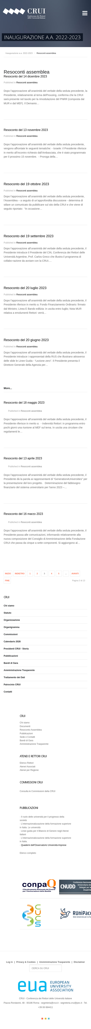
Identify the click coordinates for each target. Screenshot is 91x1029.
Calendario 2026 (12, 641)
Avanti (75, 573)
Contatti (8, 691)
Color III (49, 1018)
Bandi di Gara (11, 663)
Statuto (7, 613)
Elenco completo (28, 853)
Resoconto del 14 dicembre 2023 (25, 76)
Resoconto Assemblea (31, 730)
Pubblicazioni (11, 656)
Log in (9, 962)
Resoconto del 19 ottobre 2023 (26, 184)
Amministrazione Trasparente (19, 670)
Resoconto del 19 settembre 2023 (28, 236)
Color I (42, 1018)
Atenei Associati (27, 766)
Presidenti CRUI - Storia (16, 648)
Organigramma (11, 627)
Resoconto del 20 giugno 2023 (26, 340)
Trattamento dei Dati (14, 677)
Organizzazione (12, 620)
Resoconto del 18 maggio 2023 (24, 402)
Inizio (8, 573)
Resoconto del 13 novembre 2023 (26, 129)
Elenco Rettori (27, 763)
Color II (45, 1018)
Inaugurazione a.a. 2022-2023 (19, 53)
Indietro (19, 573)
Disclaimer (79, 962)
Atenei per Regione (29, 770)
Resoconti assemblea (27, 82)
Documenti (25, 726)
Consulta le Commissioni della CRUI (37, 791)
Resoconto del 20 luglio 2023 (25, 288)
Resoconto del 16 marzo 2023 (23, 513)
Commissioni (11, 634)
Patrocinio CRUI (12, 684)
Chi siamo (9, 605)
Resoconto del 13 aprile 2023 (23, 458)
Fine (7, 580)
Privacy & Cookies (26, 962)
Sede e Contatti (27, 737)
